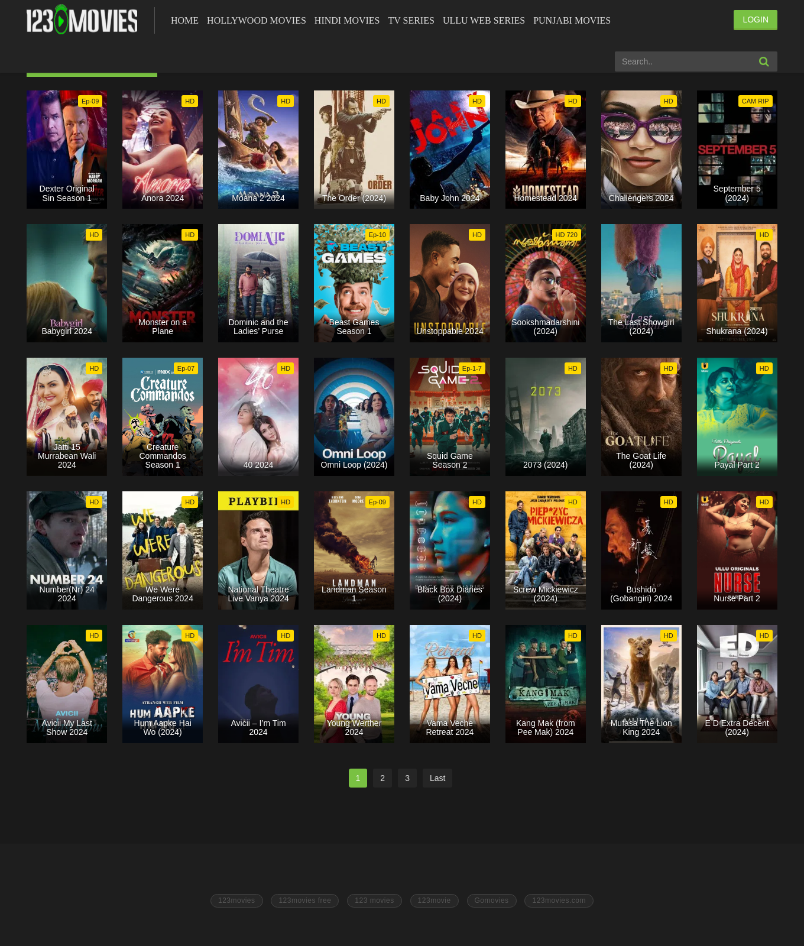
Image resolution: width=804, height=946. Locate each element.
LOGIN (756, 19)
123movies (236, 900)
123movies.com (559, 900)
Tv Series (411, 20)
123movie (434, 900)
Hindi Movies (347, 20)
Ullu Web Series (484, 20)
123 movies (374, 900)
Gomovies (492, 900)
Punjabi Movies (572, 20)
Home (185, 20)
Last (437, 778)
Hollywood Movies (256, 20)
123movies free (304, 900)
